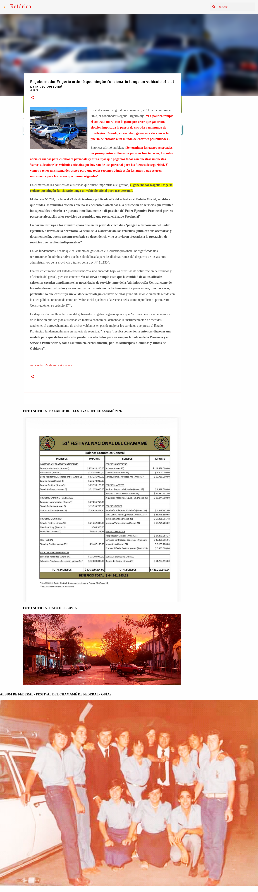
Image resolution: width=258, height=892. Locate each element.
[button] (32, 97)
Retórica (20, 7)
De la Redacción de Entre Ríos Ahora (51, 365)
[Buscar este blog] (236, 7)
